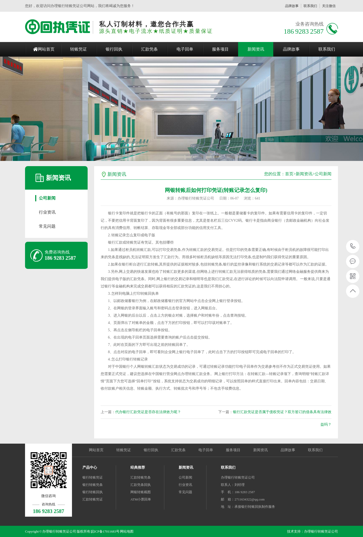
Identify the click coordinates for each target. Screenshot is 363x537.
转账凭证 (78, 49)
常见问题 (47, 226)
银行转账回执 (92, 492)
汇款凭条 (149, 49)
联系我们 (310, 6)
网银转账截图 (140, 492)
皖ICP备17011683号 (105, 531)
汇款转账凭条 (140, 477)
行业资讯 (47, 212)
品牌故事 (292, 6)
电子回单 (185, 49)
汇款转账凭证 (92, 499)
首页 (289, 174)
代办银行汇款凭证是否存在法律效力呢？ (148, 412)
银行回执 (114, 49)
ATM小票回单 (140, 499)
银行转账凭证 (92, 477)
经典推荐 (137, 467)
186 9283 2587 (353, 247)
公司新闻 (47, 198)
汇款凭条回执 (140, 485)
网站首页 (46, 49)
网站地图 (127, 531)
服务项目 (220, 49)
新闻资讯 (255, 49)
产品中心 (89, 467)
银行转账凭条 (92, 485)
